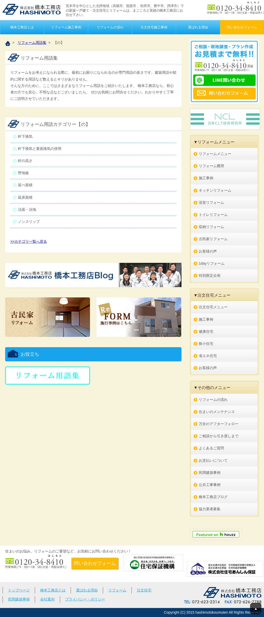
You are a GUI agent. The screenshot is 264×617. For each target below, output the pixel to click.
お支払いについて (213, 460)
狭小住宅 (206, 344)
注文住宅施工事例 (154, 27)
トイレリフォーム (213, 215)
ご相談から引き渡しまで (218, 436)
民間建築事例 (209, 472)
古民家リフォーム (213, 239)
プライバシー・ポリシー (85, 599)
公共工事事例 (209, 485)
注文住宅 (144, 590)
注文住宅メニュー (213, 307)
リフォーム (117, 590)
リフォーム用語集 (32, 42)
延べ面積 (25, 185)
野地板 (23, 173)
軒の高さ (25, 161)
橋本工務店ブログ (213, 497)
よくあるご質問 (211, 448)
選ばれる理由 (198, 27)
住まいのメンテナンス (217, 412)
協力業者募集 (209, 509)
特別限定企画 (209, 275)
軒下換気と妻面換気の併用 (39, 149)
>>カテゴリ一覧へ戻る (28, 241)
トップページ (19, 590)
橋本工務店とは (22, 27)
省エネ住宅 (208, 356)
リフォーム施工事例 (66, 27)
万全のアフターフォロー (218, 424)
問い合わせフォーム (242, 27)
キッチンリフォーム (215, 190)
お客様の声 (208, 251)
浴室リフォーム (211, 202)
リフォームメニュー (215, 154)
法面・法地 (27, 209)
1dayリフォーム (212, 263)
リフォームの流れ (110, 27)
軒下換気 (25, 136)
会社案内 (47, 599)
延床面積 (25, 197)
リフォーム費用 (211, 166)
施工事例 (206, 178)
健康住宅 (206, 331)
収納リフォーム (211, 227)
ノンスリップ (29, 222)
